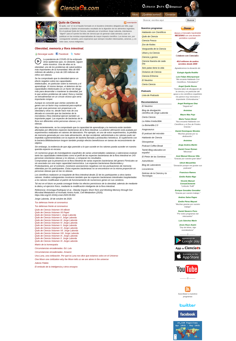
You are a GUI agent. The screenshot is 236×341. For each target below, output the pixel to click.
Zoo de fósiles (148, 44)
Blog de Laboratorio (151, 165)
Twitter (77, 54)
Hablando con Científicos (154, 32)
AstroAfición (147, 161)
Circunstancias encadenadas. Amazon (53, 252)
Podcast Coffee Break (152, 146)
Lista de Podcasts (150, 95)
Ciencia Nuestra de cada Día (154, 62)
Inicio (135, 14)
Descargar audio (45, 54)
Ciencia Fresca (149, 40)
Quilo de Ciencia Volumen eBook (52, 209)
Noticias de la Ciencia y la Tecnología (154, 174)
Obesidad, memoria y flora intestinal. (59, 48)
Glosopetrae (148, 141)
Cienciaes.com (78, 8)
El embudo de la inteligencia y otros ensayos (56, 266)
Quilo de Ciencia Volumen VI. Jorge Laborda (56, 228)
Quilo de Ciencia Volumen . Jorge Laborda (56, 220)
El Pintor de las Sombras (154, 156)
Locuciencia (147, 169)
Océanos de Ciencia (151, 72)
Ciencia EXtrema (150, 76)
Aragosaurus (148, 129)
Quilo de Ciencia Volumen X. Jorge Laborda (56, 238)
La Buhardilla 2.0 (150, 125)
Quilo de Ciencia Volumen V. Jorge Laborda (56, 225)
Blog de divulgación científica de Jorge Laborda (155, 111)
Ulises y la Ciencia (151, 53)
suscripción (132, 22)
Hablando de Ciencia (152, 137)
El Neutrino (147, 80)
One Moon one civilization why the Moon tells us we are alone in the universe (72, 259)
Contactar (170, 14)
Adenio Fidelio (41, 263)
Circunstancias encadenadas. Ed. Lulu (53, 248)
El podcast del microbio (153, 133)
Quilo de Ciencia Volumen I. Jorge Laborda (55, 215)
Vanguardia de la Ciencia (154, 49)
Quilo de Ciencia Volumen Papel (52, 212)
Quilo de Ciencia (69, 22)
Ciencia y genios (150, 57)
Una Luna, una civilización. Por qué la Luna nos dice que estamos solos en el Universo (76, 255)
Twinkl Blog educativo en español (154, 151)
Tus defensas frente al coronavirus (51, 202)
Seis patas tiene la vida (153, 68)
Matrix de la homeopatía (46, 244)
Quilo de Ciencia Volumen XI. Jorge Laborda (56, 241)
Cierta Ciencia (148, 84)
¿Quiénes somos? (151, 14)
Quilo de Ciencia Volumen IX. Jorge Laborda (56, 235)
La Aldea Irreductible (152, 121)
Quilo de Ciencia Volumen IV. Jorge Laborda (56, 222)
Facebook (63, 54)
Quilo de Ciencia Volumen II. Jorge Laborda (56, 217)
